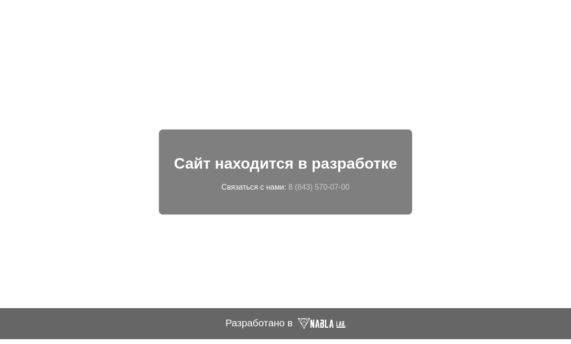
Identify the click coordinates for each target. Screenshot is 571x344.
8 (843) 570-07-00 (319, 187)
